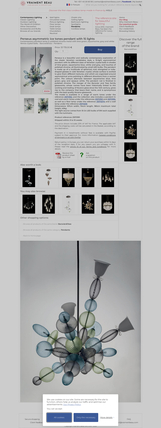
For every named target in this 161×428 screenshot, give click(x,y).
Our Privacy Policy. (72, 404)
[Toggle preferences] (106, 417)
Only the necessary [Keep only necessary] (85, 417)
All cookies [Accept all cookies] (59, 417)
